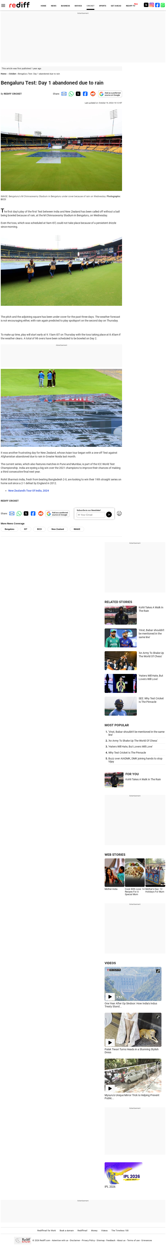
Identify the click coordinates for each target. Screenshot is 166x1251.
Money (94, 1230)
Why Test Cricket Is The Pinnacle (127, 752)
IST (25, 529)
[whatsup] (163, 4)
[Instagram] (152, 4)
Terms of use (133, 1240)
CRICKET (90, 6)
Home (3, 74)
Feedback (110, 1240)
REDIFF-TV (130, 6)
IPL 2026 (110, 1186)
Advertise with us (60, 1240)
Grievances (146, 1240)
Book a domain (67, 1230)
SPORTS (102, 6)
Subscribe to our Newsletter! (89, 510)
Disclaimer (75, 1240)
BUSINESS (65, 6)
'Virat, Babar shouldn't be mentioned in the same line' (151, 634)
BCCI (39, 529)
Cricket (12, 74)
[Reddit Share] (92, 93)
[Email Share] (63, 93)
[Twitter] (146, 4)
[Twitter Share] (77, 93)
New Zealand (58, 529)
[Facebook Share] (84, 93)
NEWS (53, 6)
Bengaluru (9, 529)
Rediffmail (82, 1230)
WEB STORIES (115, 854)
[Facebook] (157, 4)
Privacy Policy (88, 1240)
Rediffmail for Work (46, 1230)
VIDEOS (110, 963)
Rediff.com (45, 1240)
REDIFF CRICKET (13, 94)
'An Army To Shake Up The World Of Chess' (132, 740)
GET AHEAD (116, 6)
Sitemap (101, 1240)
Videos (104, 1230)
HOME (43, 6)
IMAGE (77, 529)
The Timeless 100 (119, 1230)
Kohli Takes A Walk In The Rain (143, 779)
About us (121, 1240)
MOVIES (78, 6)
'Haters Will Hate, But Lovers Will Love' (130, 746)
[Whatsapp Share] (70, 93)
